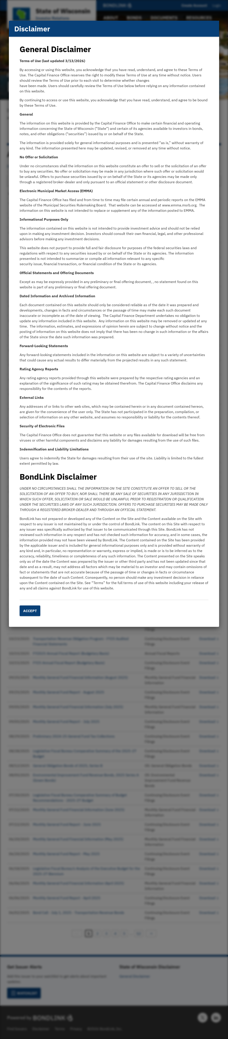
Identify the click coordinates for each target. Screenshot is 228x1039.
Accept (30, 611)
